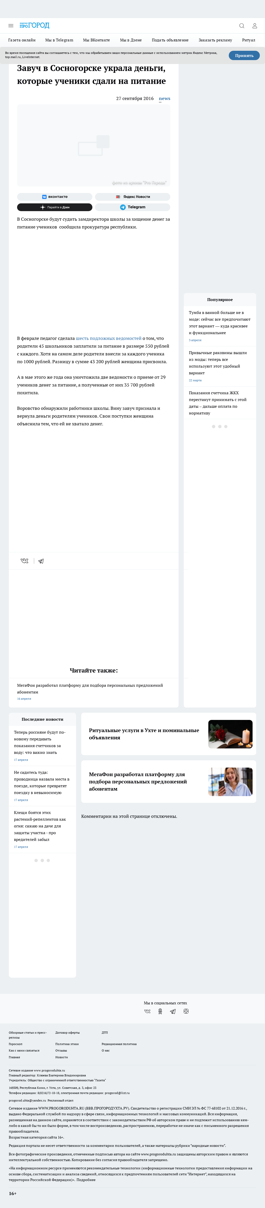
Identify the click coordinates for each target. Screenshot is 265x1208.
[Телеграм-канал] (132, 207)
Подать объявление (170, 40)
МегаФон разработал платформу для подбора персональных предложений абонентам (93, 692)
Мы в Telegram (59, 40)
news (164, 98)
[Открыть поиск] (242, 25)
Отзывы (61, 1050)
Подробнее (86, 1179)
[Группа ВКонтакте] (54, 197)
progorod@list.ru (117, 1093)
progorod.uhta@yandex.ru (28, 1100)
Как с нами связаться (24, 1050)
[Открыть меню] (11, 25)
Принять (244, 55)
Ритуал (248, 40)
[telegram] (43, 560)
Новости (61, 1057)
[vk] (25, 560)
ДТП (105, 1032)
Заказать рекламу (215, 40)
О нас (106, 1050)
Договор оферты (67, 1032)
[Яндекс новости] (132, 197)
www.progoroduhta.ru (49, 1070)
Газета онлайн (21, 40)
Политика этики (67, 1044)
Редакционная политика (119, 1044)
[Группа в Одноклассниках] (160, 1011)
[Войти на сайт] (254, 25)
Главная (14, 1057)
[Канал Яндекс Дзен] (54, 207)
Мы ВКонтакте (96, 40)
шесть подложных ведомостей (109, 338)
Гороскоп (15, 1044)
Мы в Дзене (131, 40)
